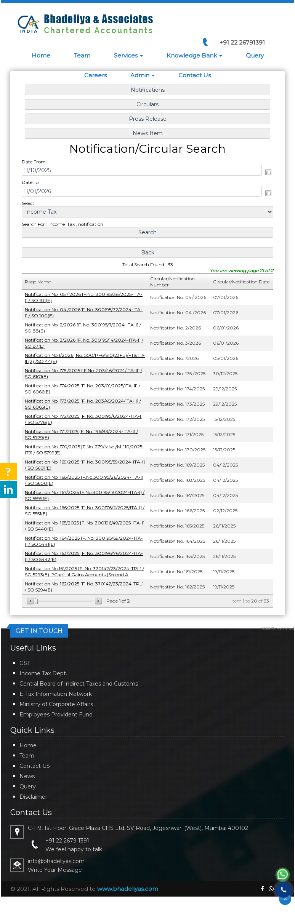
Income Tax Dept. (43, 673)
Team (82, 55)
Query (255, 55)
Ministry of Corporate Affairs (56, 704)
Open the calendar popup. (267, 175)
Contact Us (194, 75)
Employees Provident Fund (56, 714)
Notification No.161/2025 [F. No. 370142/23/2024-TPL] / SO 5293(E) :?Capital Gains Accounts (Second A (85, 568)
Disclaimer (33, 796)
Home (41, 55)
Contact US (34, 766)
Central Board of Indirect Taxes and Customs (78, 683)
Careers (95, 75)
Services (128, 55)
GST (24, 663)
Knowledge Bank (194, 55)
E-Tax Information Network (55, 694)
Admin (142, 75)
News (27, 776)
